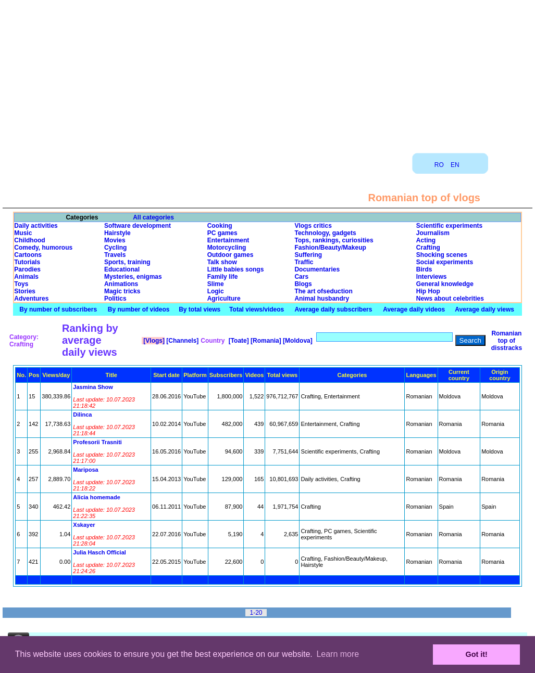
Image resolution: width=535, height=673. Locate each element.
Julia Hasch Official (99, 552)
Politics (115, 298)
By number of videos (139, 309)
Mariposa (85, 470)
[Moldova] (297, 340)
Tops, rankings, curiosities (333, 240)
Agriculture (224, 298)
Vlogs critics (312, 225)
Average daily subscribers (333, 309)
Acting (426, 240)
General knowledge (445, 284)
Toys (21, 284)
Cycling (115, 247)
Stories (24, 291)
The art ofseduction (323, 291)
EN (455, 165)
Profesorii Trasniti (97, 442)
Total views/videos (256, 309)
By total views (199, 309)
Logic (215, 291)
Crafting (428, 247)
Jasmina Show (93, 387)
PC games (222, 233)
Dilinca (82, 414)
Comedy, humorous (43, 247)
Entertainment (228, 240)
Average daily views (484, 309)
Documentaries (317, 269)
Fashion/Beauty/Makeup (330, 247)
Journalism (433, 233)
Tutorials (27, 262)
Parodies (27, 269)
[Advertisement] (268, 73)
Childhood (29, 240)
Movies (115, 240)
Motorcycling (226, 247)
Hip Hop (428, 291)
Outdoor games (230, 254)
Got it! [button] (477, 654)
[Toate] (237, 340)
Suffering (308, 254)
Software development (137, 225)
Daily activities (35, 225)
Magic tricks (122, 291)
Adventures (31, 298)
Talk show (222, 262)
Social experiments (444, 262)
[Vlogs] (153, 340)
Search (470, 340)
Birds (424, 269)
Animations (121, 284)
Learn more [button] (337, 654)
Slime (215, 284)
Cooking (219, 225)
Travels (115, 254)
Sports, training (127, 262)
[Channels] (181, 340)
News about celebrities (450, 298)
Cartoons (28, 254)
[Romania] (265, 340)
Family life (222, 276)
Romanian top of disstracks (506, 341)
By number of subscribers (58, 309)
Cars (301, 276)
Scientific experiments (449, 225)
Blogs (303, 284)
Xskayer (84, 525)
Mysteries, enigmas (133, 276)
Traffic (303, 262)
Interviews (431, 276)
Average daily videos (414, 309)
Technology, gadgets (325, 233)
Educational (122, 269)
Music (23, 233)
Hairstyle (117, 233)
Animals (26, 276)
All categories (153, 217)
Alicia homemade (96, 497)
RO (439, 165)
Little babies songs (235, 269)
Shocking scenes (441, 254)
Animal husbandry (321, 298)
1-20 (256, 612)
